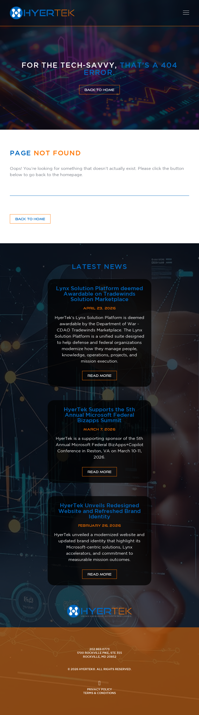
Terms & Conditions (99, 693)
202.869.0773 (99, 649)
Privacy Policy (99, 689)
